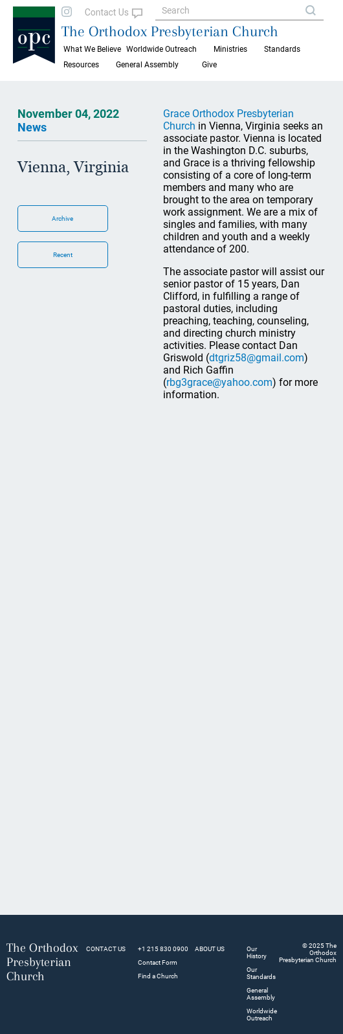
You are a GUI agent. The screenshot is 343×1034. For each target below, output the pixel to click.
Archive (62, 218)
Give (209, 64)
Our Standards (261, 973)
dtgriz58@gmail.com (256, 358)
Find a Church (158, 976)
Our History (257, 952)
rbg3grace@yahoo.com (219, 382)
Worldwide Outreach (262, 1014)
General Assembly (147, 64)
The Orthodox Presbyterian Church (169, 31)
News (32, 127)
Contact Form (157, 962)
